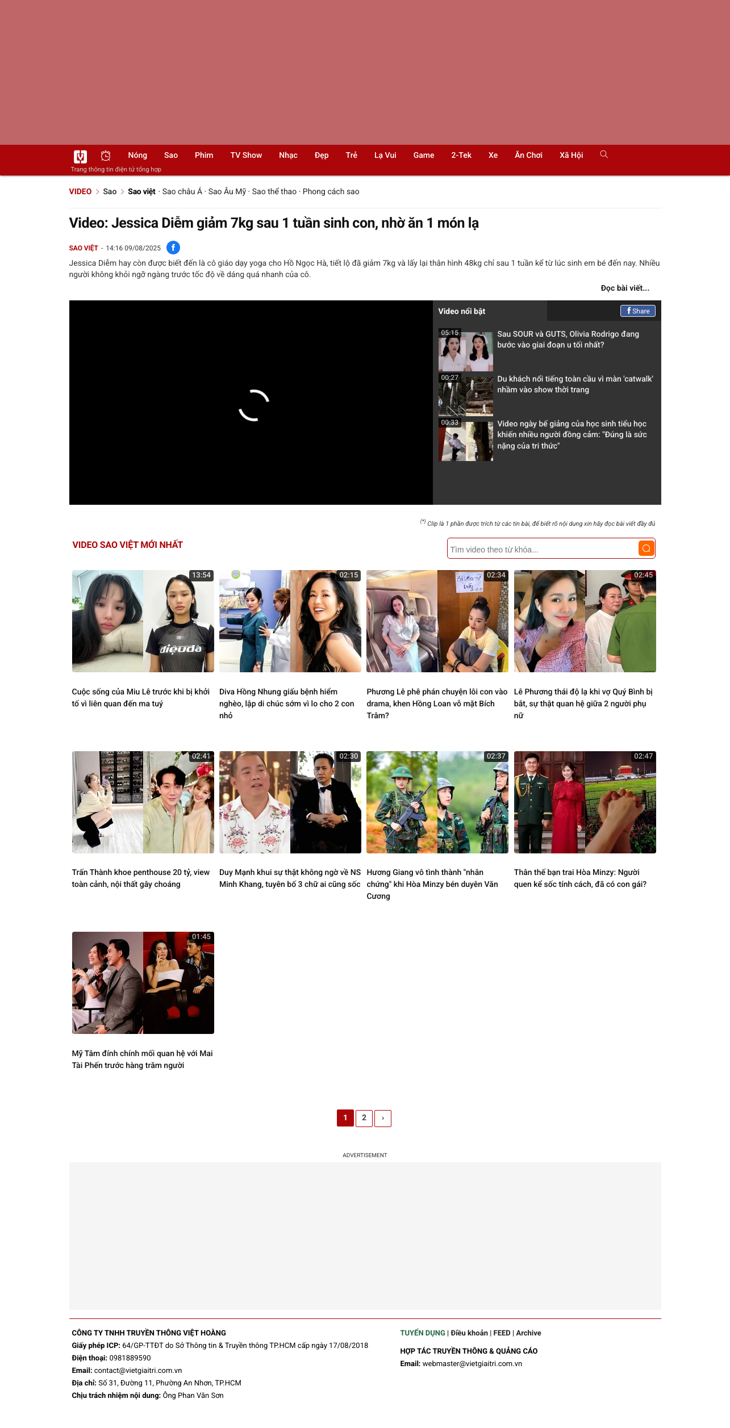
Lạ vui (385, 155)
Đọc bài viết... (625, 288)
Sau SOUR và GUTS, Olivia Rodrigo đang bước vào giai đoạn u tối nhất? (539, 343)
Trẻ (351, 155)
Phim (204, 155)
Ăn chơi (529, 155)
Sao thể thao (274, 191)
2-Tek (462, 155)
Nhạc (288, 155)
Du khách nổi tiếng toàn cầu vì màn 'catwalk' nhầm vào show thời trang (546, 388)
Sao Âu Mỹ (227, 191)
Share (637, 311)
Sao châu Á (182, 191)
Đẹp (322, 155)
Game (424, 155)
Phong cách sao (331, 191)
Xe (493, 155)
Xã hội (571, 155)
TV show (246, 155)
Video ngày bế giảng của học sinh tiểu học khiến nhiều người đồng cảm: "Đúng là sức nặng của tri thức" (543, 438)
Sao (171, 155)
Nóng (138, 155)
